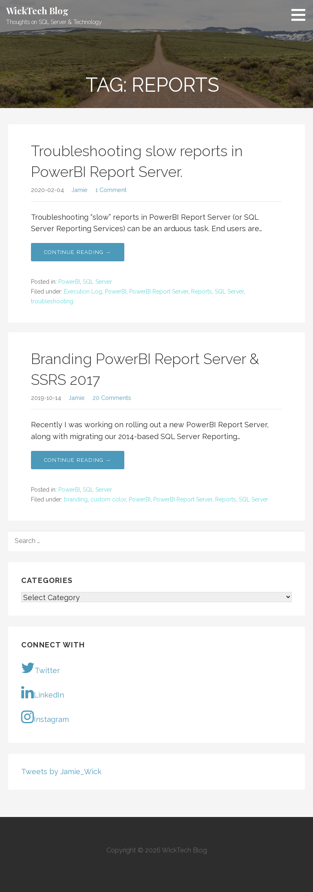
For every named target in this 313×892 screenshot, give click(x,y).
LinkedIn (42, 692)
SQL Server (97, 281)
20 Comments (112, 397)
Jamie (79, 189)
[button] (301, 14)
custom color (108, 499)
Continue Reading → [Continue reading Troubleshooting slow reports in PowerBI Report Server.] (77, 252)
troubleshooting (52, 301)
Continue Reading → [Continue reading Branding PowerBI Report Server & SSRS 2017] (77, 460)
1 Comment (110, 189)
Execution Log (83, 291)
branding (76, 499)
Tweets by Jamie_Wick (61, 771)
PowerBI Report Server (158, 291)
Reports (201, 291)
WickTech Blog (37, 10)
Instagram (45, 716)
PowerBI (69, 281)
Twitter (40, 667)
